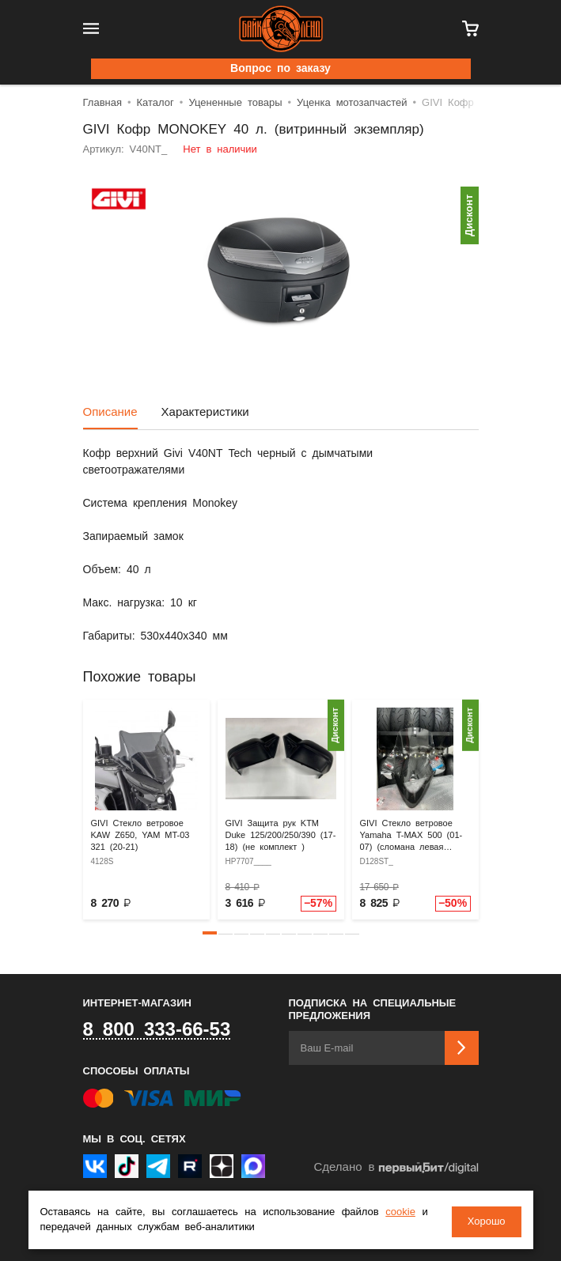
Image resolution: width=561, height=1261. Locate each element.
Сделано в (395, 1168)
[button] (210, 932)
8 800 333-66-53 (157, 1030)
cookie (400, 1214)
